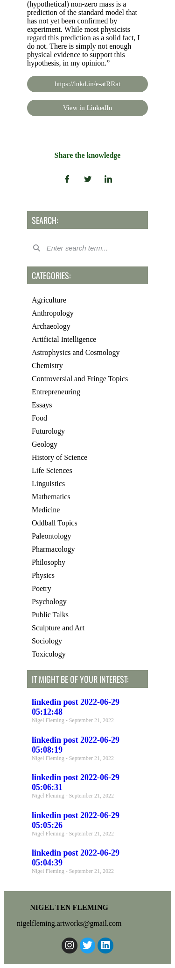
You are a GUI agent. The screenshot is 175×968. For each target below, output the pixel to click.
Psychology (49, 602)
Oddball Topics (54, 523)
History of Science (59, 457)
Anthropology (53, 313)
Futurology (48, 431)
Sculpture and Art (58, 628)
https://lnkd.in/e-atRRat (87, 84)
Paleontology (51, 536)
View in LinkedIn (87, 107)
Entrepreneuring (56, 392)
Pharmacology (53, 549)
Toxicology (49, 654)
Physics (43, 575)
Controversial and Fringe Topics (80, 379)
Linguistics (48, 484)
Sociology (47, 641)
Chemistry (47, 365)
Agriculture (49, 300)
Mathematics (51, 497)
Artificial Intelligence (64, 339)
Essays (42, 405)
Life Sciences (52, 470)
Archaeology (51, 326)
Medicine (46, 510)
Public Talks (50, 615)
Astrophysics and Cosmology (75, 352)
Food (39, 418)
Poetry (41, 588)
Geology (44, 444)
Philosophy (48, 562)
